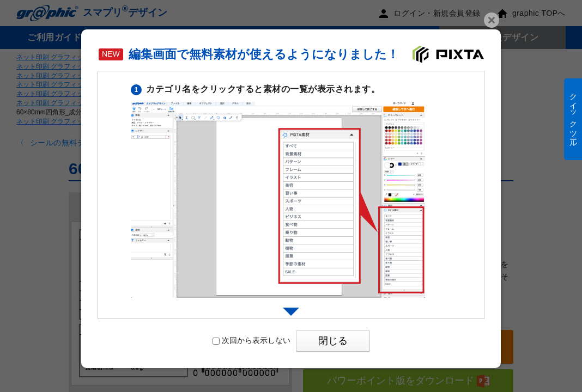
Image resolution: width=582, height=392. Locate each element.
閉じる (333, 340)
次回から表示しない (251, 340)
